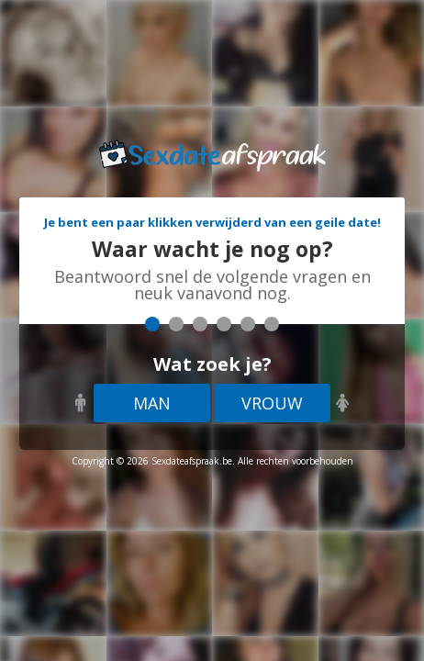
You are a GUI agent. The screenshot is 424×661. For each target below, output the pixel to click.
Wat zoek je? (212, 364)
